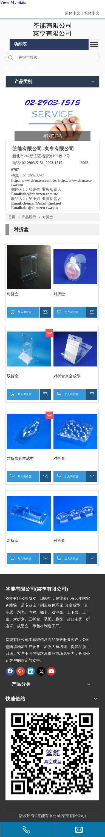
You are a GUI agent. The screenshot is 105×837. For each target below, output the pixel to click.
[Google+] (20, 671)
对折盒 (12, 294)
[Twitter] (41, 671)
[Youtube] (51, 671)
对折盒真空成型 (66, 376)
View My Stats (13, 2)
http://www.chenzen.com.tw (33, 180)
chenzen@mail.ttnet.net (41, 203)
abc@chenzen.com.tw (40, 194)
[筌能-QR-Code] (52, 754)
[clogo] (52, 29)
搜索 (10, 57)
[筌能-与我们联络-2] (52, 115)
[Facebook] (10, 671)
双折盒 (12, 376)
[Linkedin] (30, 671)
